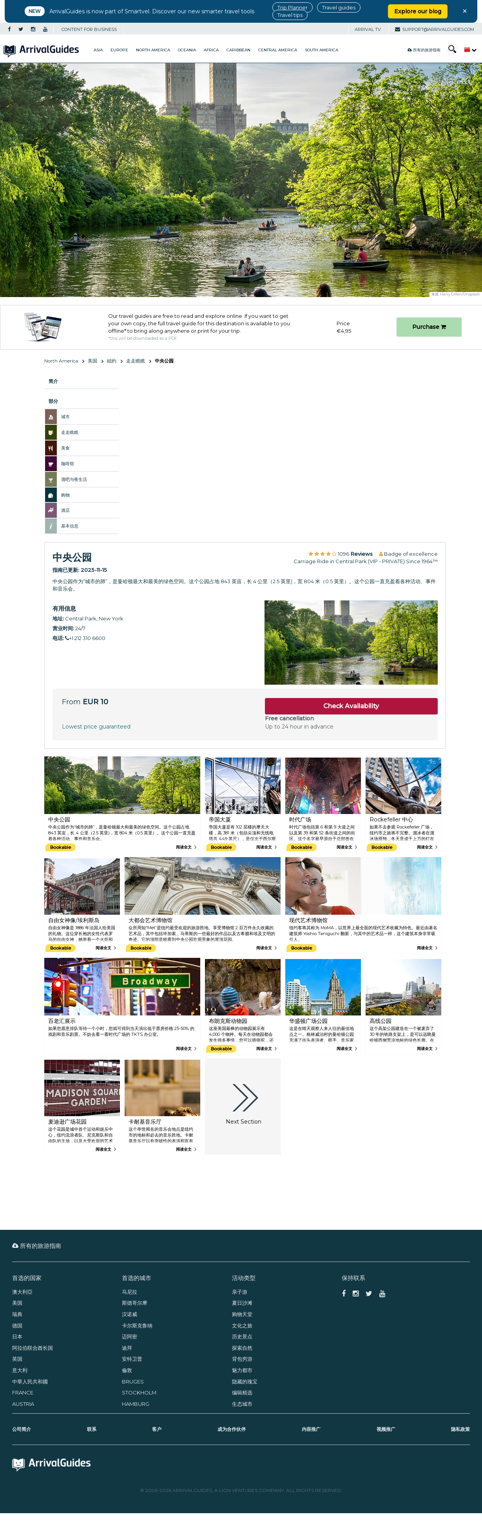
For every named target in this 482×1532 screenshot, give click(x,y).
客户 (156, 1429)
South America (321, 50)
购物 (65, 495)
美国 (92, 361)
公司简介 (21, 1429)
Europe (119, 50)
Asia (98, 50)
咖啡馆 (67, 463)
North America (153, 50)
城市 (65, 416)
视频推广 (386, 1429)
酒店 (65, 510)
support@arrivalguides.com (434, 29)
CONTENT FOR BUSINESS (89, 29)
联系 (91, 1429)
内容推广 (311, 1429)
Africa (211, 50)
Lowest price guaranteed (96, 726)
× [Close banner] (464, 11)
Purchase (429, 326)
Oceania (187, 50)
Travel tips (290, 15)
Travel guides (338, 7)
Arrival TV (368, 29)
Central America (277, 50)
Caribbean (238, 50)
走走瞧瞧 (135, 361)
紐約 (111, 361)
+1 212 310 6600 (85, 638)
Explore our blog (417, 11)
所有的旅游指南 (424, 50)
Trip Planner (292, 7)
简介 (53, 381)
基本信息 (69, 526)
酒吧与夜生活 (74, 479)
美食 (65, 448)
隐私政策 (460, 1429)
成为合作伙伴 (231, 1429)
